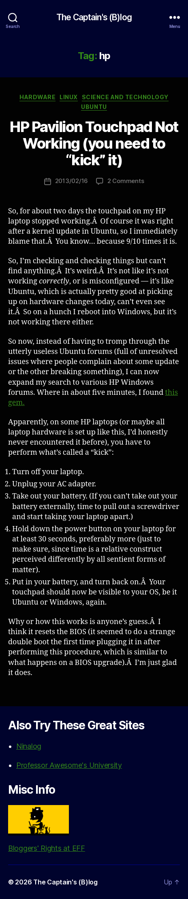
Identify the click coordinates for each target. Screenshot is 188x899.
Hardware (37, 97)
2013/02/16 (71, 181)
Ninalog (28, 746)
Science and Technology (125, 97)
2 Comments (125, 181)
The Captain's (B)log (94, 17)
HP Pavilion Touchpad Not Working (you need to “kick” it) (94, 143)
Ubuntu (94, 106)
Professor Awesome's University (69, 765)
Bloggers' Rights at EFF (46, 828)
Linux (69, 97)
